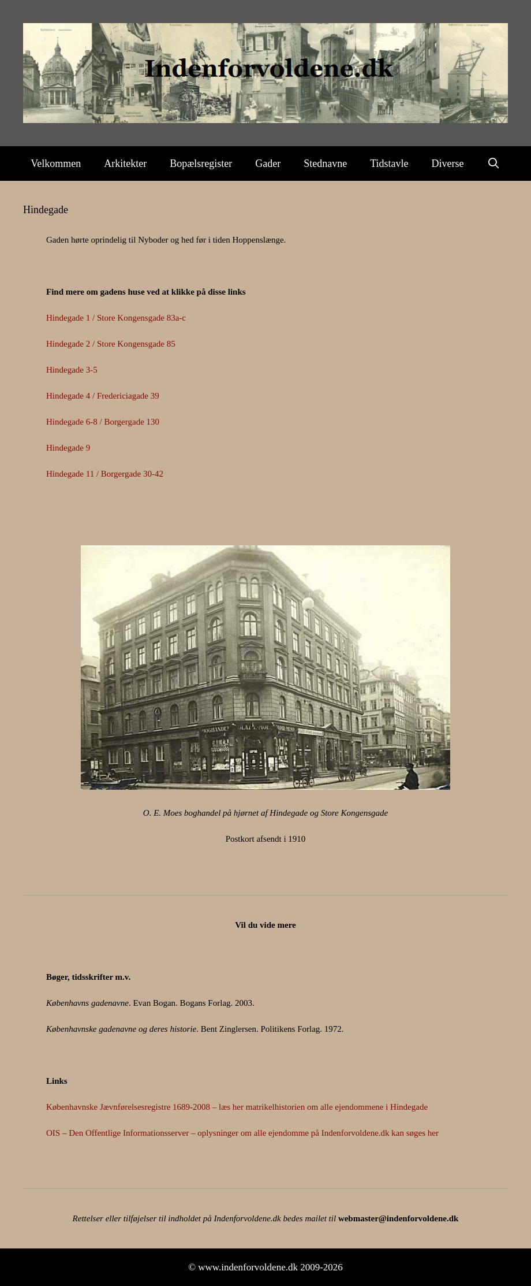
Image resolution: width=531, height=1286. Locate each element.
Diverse (448, 163)
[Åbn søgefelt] (494, 163)
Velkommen (56, 163)
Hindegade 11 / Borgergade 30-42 (104, 473)
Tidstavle (389, 163)
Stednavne (325, 163)
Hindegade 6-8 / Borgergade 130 (102, 421)
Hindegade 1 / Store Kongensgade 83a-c (116, 317)
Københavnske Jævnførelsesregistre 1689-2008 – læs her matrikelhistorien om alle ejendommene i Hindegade (237, 1107)
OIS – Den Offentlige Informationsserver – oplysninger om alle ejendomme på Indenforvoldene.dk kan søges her (242, 1133)
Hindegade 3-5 (72, 369)
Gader (268, 163)
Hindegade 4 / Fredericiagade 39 (102, 395)
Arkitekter (125, 163)
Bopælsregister (201, 163)
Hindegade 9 (68, 447)
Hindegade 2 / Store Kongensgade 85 (110, 343)
